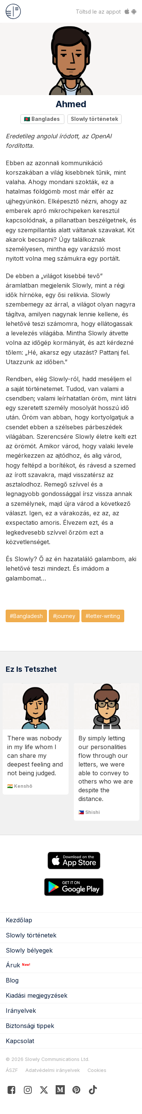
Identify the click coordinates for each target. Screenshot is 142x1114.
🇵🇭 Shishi (89, 812)
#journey (64, 616)
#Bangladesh (26, 616)
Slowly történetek (94, 119)
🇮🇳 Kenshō (19, 786)
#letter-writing (103, 616)
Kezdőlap (19, 920)
